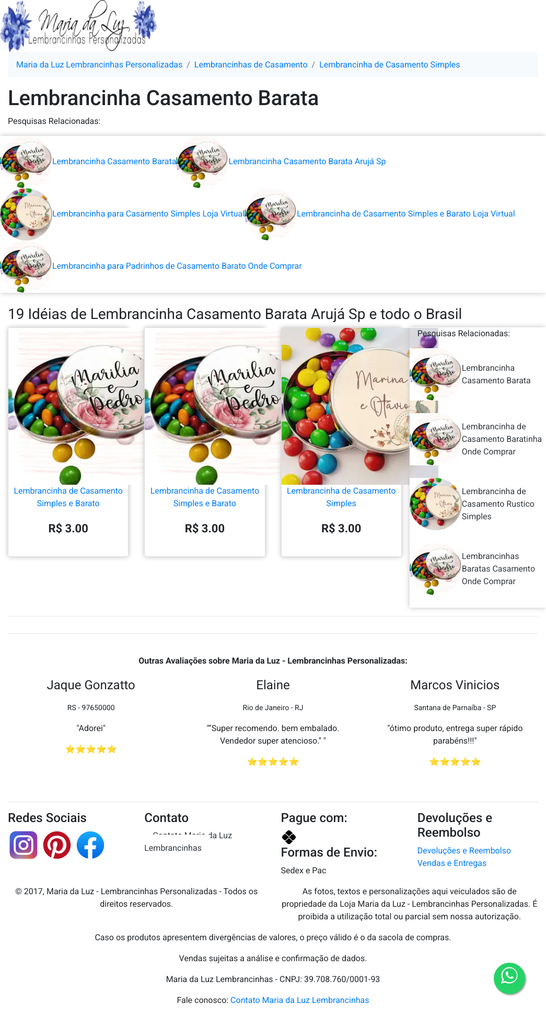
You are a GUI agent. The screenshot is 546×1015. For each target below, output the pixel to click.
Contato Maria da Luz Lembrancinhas (188, 841)
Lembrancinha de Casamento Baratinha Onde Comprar (476, 439)
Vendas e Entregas (451, 863)
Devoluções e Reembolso (464, 851)
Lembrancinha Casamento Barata (88, 161)
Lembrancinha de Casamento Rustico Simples (472, 504)
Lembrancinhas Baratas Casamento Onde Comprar (472, 569)
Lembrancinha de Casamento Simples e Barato (68, 454)
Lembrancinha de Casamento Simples (341, 454)
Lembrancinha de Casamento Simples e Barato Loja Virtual (380, 214)
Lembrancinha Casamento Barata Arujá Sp (281, 161)
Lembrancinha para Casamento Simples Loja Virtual (122, 214)
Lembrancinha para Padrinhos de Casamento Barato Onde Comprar (151, 266)
